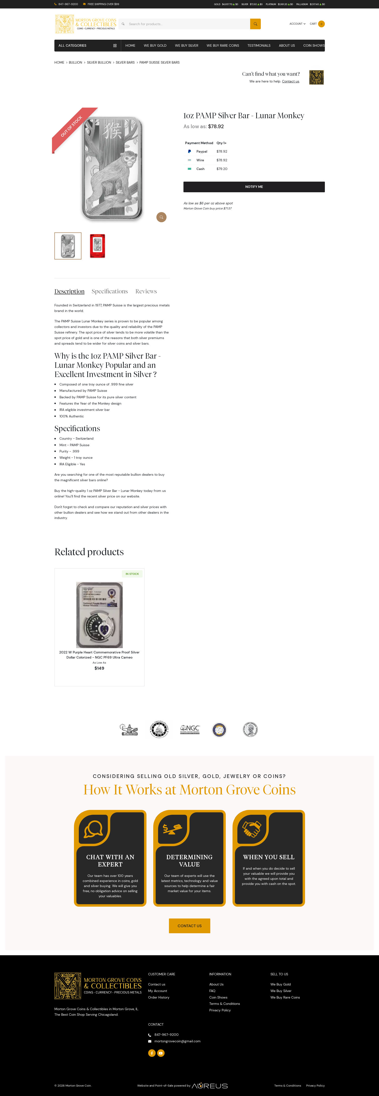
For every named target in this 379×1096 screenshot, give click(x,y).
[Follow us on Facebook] (152, 1053)
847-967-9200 (68, 4)
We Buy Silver (186, 45)
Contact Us (190, 926)
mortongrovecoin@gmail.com (177, 1041)
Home (130, 45)
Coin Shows (314, 45)
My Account (157, 991)
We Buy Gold (155, 45)
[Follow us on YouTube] (161, 1053)
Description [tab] (69, 291)
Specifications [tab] (110, 291)
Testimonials (259, 45)
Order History (158, 997)
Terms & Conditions (224, 1003)
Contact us (290, 81)
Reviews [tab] (146, 291)
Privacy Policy (220, 1010)
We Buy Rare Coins (223, 45)
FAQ (212, 991)
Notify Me (254, 187)
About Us (287, 45)
